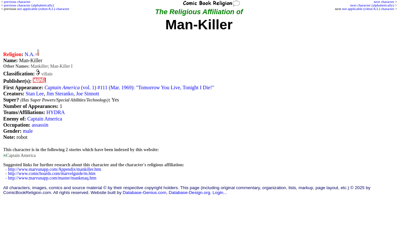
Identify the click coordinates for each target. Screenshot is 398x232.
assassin (40, 125)
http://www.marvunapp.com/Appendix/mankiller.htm (54, 169)
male (28, 131)
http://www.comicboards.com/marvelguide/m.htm (51, 173)
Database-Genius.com (144, 192)
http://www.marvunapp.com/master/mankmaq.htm (52, 178)
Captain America (44, 118)
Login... (220, 192)
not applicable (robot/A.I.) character (368, 9)
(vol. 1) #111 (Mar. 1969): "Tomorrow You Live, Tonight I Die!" (129, 87)
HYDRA (55, 112)
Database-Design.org (189, 192)
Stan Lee (34, 93)
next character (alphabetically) (372, 5)
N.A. (29, 54)
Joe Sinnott (87, 93)
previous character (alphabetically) (29, 5)
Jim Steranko (59, 93)
